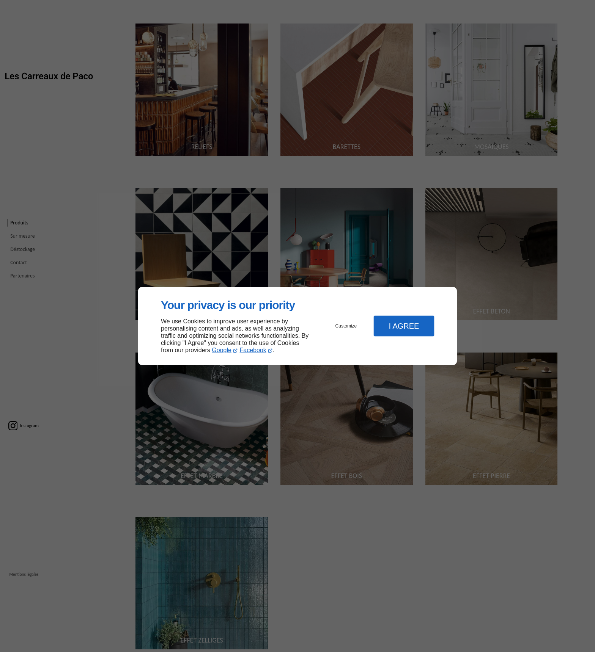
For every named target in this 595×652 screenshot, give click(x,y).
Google (221, 350)
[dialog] (297, 326)
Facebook (253, 350)
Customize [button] (346, 326)
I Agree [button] (404, 326)
